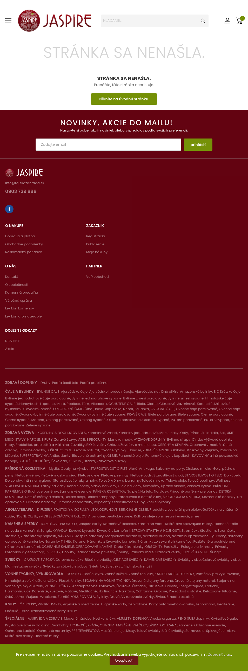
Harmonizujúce (18, 591)
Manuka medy (120, 439)
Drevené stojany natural (195, 580)
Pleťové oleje (88, 475)
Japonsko (113, 408)
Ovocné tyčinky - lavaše (120, 450)
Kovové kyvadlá (82, 530)
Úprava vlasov (173, 485)
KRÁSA (93, 625)
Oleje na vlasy (129, 485)
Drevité (171, 586)
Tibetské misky (46, 635)
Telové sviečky (149, 630)
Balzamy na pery (170, 468)
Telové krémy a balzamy (119, 480)
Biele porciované (162, 414)
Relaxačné (211, 591)
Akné (133, 468)
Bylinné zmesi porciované (144, 398)
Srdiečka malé (142, 552)
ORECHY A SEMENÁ (173, 444)
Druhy (45, 382)
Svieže (10, 596)
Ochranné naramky (53, 630)
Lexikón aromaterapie (23, 316)
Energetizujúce (191, 586)
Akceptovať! (124, 660)
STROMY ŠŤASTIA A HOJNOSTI (156, 530)
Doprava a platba (20, 236)
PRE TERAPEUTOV (85, 630)
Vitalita (43, 604)
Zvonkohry (59, 625)
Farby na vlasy (53, 485)
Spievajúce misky (220, 630)
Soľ (222, 432)
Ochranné (144, 591)
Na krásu (126, 591)
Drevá (114, 596)
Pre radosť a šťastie (185, 591)
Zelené (45, 408)
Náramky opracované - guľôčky (199, 536)
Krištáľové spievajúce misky (188, 523)
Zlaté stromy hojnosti (38, 536)
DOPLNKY (74, 573)
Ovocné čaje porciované (196, 408)
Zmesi (195, 516)
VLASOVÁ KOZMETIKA (22, 485)
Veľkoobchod (97, 276)
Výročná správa (18, 300)
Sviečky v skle (189, 559)
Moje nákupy (97, 252)
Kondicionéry (78, 485)
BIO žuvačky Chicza (102, 444)
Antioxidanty (59, 455)
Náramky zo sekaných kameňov (165, 541)
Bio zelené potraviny (89, 455)
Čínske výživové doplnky (212, 439)
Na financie (107, 591)
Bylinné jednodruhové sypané (97, 398)
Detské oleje (75, 496)
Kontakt (11, 276)
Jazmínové (186, 403)
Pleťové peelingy (115, 475)
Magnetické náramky (123, 536)
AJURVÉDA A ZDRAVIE (45, 618)
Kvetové (56, 591)
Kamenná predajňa (21, 292)
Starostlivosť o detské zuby (139, 496)
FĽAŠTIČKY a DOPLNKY (71, 509)
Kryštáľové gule (224, 618)
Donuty (68, 552)
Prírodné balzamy (41, 502)
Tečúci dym (93, 573)
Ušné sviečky (173, 630)
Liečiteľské (225, 604)
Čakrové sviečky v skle (221, 559)
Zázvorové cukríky (111, 461)
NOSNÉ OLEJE (26, 516)
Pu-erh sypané (216, 419)
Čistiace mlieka (198, 468)
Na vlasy (161, 491)
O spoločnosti (16, 284)
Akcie (9, 348)
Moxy (130, 630)
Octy (184, 432)
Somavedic (194, 630)
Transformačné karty (48, 610)
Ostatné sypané (155, 419)
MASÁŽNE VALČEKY (131, 625)
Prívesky (222, 546)
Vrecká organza (163, 618)
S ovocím (31, 408)
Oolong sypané (93, 419)
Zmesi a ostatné (180, 596)
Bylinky (102, 596)
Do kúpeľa (232, 475)
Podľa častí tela (65, 382)
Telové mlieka (153, 480)
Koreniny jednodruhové (138, 432)
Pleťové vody (141, 475)
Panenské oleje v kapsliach (168, 455)
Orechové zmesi (203, 444)
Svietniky (96, 566)
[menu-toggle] (8, 21)
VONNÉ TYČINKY (58, 586)
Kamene (185, 625)
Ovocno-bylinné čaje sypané (101, 414)
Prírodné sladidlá (204, 432)
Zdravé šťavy (65, 439)
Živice (160, 596)
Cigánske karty (113, 604)
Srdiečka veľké (167, 552)
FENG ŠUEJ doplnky (193, 618)
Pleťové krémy (27, 475)
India (99, 408)
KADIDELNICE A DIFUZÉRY (174, 573)
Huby (9, 444)
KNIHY (72, 610)
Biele (141, 403)
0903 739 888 (21, 192)
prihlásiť (198, 144)
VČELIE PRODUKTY (92, 439)
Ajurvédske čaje (74, 391)
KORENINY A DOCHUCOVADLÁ (62, 432)
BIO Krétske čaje (227, 391)
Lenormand (205, 604)
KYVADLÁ (60, 530)
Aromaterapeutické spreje (110, 516)
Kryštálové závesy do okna (27, 625)
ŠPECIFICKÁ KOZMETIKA (181, 496)
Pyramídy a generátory (24, 552)
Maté (60, 403)
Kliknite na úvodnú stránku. (124, 99)
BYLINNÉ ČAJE (48, 391)
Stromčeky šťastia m (198, 530)
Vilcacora (99, 403)
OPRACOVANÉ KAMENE (94, 546)
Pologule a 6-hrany (197, 546)
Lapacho (47, 403)
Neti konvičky (104, 618)
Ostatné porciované (124, 419)
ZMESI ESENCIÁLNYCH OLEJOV (63, 516)
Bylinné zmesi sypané (185, 398)
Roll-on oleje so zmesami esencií (161, 516)
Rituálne (229, 591)
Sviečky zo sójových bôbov (65, 566)
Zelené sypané (38, 425)
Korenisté (204, 403)
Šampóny (151, 485)
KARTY (56, 604)
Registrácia (95, 236)
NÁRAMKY (65, 536)
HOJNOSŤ (78, 625)
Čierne (152, 403)
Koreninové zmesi (102, 432)
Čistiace (139, 586)
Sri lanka (142, 408)
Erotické (211, 586)
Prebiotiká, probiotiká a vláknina (42, 444)
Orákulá (11, 610)
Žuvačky (78, 444)
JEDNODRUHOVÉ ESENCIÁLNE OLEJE (119, 509)
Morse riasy (169, 432)
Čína (89, 408)
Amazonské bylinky (196, 391)
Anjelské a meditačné (81, 604)
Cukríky (75, 461)
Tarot (24, 610)
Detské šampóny (100, 496)
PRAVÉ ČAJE (136, 414)
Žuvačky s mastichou (138, 444)
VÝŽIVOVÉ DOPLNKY (149, 439)
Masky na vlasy (103, 485)
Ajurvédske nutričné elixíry (156, 391)
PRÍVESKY (52, 552)
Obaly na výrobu (75, 468)
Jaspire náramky (89, 536)
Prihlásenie (95, 244)
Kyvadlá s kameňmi (113, 530)
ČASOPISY (28, 604)
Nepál (128, 408)
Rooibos (73, 403)
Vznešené (48, 596)
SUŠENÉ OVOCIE (59, 450)
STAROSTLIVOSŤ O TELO (203, 475)
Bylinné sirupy (178, 439)
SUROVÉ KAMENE (195, 552)
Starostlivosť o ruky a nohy (75, 480)
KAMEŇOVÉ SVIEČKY (160, 559)
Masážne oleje (112, 630)
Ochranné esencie (209, 625)
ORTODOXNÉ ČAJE (68, 408)
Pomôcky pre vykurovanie (217, 573)
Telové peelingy (201, 480)
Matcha (37, 419)
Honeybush (28, 403)
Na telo (146, 491)
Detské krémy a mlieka (44, 496)
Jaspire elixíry (90, 523)
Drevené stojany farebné (152, 580)
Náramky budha (156, 536)
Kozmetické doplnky (219, 496)
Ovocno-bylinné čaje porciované (47, 414)
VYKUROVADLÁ (83, 596)
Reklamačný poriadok (23, 252)
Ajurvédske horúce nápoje (111, 391)
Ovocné (160, 591)
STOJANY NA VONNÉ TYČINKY (106, 580)
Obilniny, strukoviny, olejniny (194, 450)
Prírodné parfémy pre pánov (193, 491)
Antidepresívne (84, 586)
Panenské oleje (131, 455)
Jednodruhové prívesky (95, 552)
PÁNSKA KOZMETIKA (109, 491)
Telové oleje (176, 480)
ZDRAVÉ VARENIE (156, 450)
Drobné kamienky (128, 546)
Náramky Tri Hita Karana (65, 541)
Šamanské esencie (75, 491)
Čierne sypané (17, 419)
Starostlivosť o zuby (128, 502)
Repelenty (102, 502)
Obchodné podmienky (24, 244)
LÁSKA (154, 625)
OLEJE (112, 455)
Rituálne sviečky (98, 559)
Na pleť (133, 491)
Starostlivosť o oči (168, 475)
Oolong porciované (62, 419)
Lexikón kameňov (19, 308)
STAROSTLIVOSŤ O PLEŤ (109, 468)
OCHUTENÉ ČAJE (122, 403)
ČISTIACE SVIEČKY (128, 559)
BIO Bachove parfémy (40, 491)
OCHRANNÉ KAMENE (58, 546)
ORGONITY (153, 546)
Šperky (122, 552)
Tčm (85, 403)
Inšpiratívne (138, 604)
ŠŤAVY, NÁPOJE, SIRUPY (34, 439)
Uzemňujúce (27, 596)
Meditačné (88, 591)
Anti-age (146, 468)
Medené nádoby (77, 618)
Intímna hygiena (37, 480)
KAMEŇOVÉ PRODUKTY (59, 523)
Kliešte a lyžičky (44, 580)
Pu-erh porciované (187, 419)
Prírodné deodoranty (74, 502)
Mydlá (54, 468)
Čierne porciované (216, 414)
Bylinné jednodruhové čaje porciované (37, 398)
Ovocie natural (86, 450)
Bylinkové (107, 586)
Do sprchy (13, 480)
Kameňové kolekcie (119, 523)
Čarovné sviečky (69, 559)
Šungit (45, 530)
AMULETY (124, 618)
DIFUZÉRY (44, 509)
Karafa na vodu (151, 523)
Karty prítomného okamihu (171, 604)
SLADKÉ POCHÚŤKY (34, 461)
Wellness (223, 480)
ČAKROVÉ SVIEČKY (39, 559)
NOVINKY (12, 340)
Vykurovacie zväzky (137, 596)
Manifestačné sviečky (23, 566)
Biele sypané (188, 414)
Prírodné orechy (31, 450)
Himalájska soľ (17, 580)
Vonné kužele (116, 573)
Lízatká (89, 461)
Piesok (64, 580)
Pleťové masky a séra (58, 475)
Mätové (220, 403)
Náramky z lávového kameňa (111, 541)
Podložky (171, 546)
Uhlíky (76, 580)
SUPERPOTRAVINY (33, 455)
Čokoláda (59, 461)
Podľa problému (93, 382)
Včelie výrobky (158, 502)
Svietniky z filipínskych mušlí (129, 566)
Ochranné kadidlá (20, 630)
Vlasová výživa (199, 485)
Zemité (63, 596)
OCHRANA (168, 625)
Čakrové (124, 586)
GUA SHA (107, 625)
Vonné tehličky (141, 573)
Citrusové (167, 403)
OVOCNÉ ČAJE (162, 408)
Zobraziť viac (219, 654)
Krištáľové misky (18, 635)
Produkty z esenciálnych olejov (175, 509)
